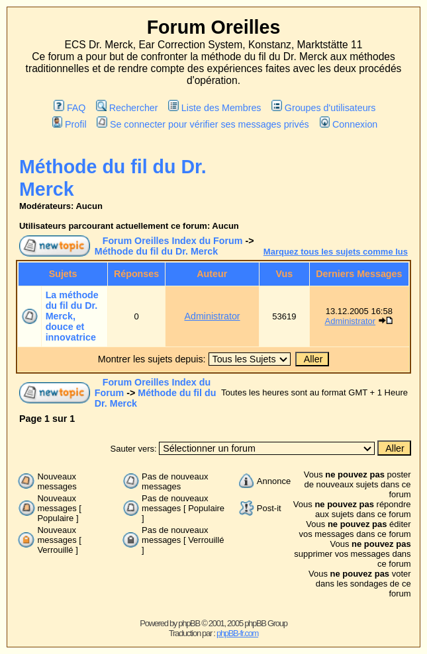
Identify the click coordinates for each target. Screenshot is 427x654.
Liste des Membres (214, 107)
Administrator (212, 316)
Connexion (349, 124)
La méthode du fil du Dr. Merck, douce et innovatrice (72, 316)
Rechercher (127, 107)
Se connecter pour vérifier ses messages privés (202, 124)
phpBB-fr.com (237, 633)
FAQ (69, 107)
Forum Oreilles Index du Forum (173, 240)
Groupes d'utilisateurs (323, 107)
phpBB (189, 623)
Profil (69, 124)
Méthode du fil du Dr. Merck (156, 251)
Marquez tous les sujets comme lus (335, 252)
